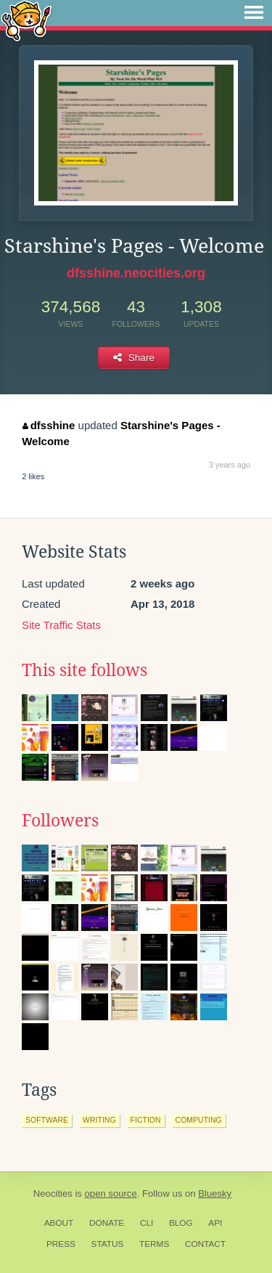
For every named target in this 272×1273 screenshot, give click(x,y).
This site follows (84, 670)
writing (99, 1119)
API (215, 1223)
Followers (60, 820)
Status (107, 1244)
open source (111, 1193)
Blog (181, 1223)
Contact (205, 1244)
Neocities (53, 1193)
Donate (106, 1223)
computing (199, 1119)
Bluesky (214, 1193)
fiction (146, 1119)
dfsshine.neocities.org (136, 273)
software (46, 1119)
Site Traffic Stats (61, 625)
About (59, 1223)
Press (60, 1244)
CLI (146, 1223)
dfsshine (48, 425)
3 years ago (229, 464)
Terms (154, 1244)
